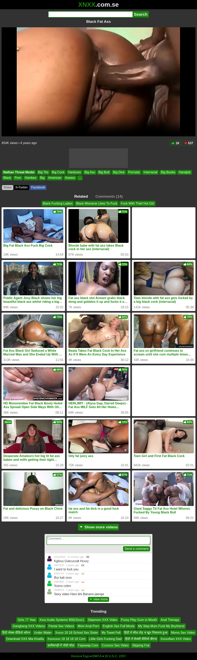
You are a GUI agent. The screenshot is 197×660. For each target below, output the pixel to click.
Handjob (185, 172)
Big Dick (119, 172)
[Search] (90, 14)
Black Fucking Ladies (58, 203)
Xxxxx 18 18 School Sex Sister (76, 632)
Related (81, 196)
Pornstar (134, 172)
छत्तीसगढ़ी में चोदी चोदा (61, 645)
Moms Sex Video (183, 632)
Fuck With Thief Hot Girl (137, 203)
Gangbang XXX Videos (29, 626)
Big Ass (90, 172)
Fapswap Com (88, 645)
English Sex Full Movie (118, 626)
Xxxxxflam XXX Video (175, 639)
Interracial (150, 172)
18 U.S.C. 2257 (115, 656)
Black (7, 177)
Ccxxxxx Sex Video (115, 645)
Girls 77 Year (27, 619)
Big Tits (43, 172)
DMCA (97, 656)
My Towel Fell (111, 632)
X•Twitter (21, 187)
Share (7, 187)
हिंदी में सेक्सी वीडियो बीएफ (141, 639)
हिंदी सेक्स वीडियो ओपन (16, 632)
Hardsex (31, 177)
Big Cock (58, 172)
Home (75, 656)
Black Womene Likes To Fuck (96, 203)
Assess (70, 177)
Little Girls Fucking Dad (105, 639)
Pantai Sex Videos (61, 626)
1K (175, 143)
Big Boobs (168, 172)
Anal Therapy (170, 619)
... (80, 177)
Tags (86, 656)
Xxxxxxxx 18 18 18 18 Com (66, 639)
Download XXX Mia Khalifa (25, 639)
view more (98, 599)
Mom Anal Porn (88, 626)
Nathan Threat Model (18, 172)
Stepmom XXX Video (102, 619)
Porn (18, 177)
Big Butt (104, 172)
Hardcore (74, 172)
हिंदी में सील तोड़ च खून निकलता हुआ (146, 632)
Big (42, 177)
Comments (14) (109, 196)
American (55, 177)
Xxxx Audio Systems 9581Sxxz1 (61, 619)
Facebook (38, 187)
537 (188, 143)
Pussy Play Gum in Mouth (139, 619)
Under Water (43, 632)
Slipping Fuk (140, 645)
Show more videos (98, 527)
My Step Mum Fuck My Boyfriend (161, 626)
